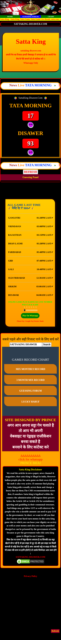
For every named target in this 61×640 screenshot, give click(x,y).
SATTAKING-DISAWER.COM (30, 557)
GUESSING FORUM (30, 17)
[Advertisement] (30, 608)
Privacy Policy (30, 576)
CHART (51, 17)
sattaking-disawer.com (30, 50)
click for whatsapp (30, 459)
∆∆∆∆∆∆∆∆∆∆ (31, 310)
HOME (10, 17)
